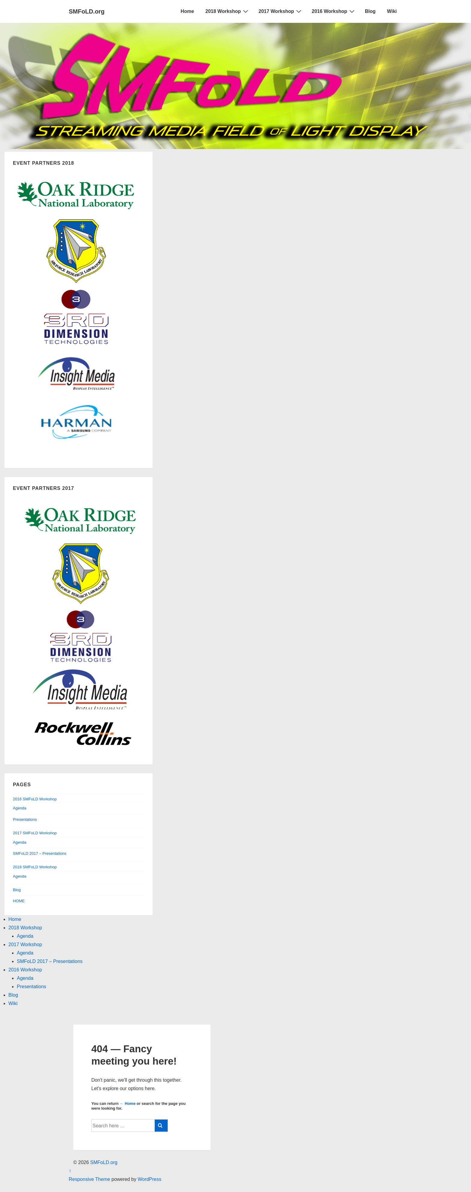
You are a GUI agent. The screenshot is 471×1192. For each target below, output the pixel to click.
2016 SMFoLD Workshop (35, 799)
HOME (19, 901)
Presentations (25, 819)
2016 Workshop (334, 11)
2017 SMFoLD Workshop (35, 833)
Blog (370, 11)
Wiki (392, 11)
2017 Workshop (281, 11)
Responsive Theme (89, 1179)
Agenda (19, 808)
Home (187, 11)
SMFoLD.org (87, 11)
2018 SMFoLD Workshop (35, 867)
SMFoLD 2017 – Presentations (39, 853)
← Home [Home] (127, 1103)
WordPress (149, 1179)
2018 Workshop (227, 11)
